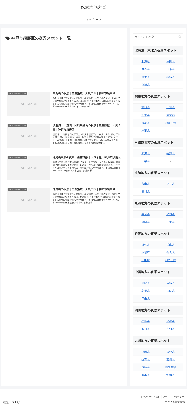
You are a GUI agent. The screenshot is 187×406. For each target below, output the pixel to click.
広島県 (170, 283)
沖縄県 (170, 375)
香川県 (145, 328)
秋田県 (170, 61)
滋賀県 (145, 244)
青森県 (145, 69)
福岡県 (145, 351)
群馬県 (145, 122)
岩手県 (145, 77)
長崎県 (145, 367)
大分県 (170, 351)
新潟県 (145, 153)
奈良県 (170, 252)
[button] (180, 37)
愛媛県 (170, 321)
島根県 (145, 290)
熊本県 (145, 375)
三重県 (170, 222)
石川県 (145, 191)
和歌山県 (170, 260)
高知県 (170, 328)
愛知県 (170, 214)
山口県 (170, 290)
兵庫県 (170, 244)
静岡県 (145, 222)
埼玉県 (145, 130)
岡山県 (145, 298)
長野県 (170, 153)
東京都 (170, 115)
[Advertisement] (63, 64)
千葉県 (170, 107)
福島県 (170, 77)
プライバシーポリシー (173, 396)
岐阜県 (145, 214)
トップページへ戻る (150, 396)
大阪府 (145, 260)
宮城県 (145, 84)
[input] (158, 37)
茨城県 (145, 107)
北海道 (145, 61)
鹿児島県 (170, 367)
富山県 (145, 183)
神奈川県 (170, 122)
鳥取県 (145, 283)
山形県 (170, 69)
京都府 (145, 252)
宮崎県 (170, 359)
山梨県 (145, 161)
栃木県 (145, 115)
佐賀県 (145, 359)
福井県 (170, 183)
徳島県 (145, 321)
